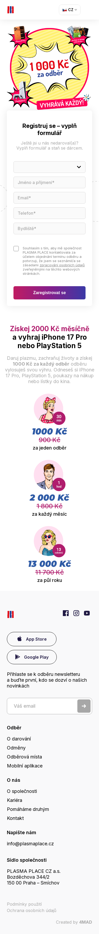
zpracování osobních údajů (62, 265)
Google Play (36, 657)
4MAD (85, 922)
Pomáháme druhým (28, 809)
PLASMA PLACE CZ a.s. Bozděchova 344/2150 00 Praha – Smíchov (34, 877)
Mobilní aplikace (25, 766)
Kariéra (14, 800)
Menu (90, 10)
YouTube (87, 613)
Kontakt (15, 818)
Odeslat (84, 706)
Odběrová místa (24, 757)
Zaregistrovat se (49, 292)
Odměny (16, 748)
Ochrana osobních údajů (31, 910)
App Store (36, 639)
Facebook (65, 613)
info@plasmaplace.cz (30, 843)
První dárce (10, 10)
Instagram (76, 613)
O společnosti (22, 791)
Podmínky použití (24, 904)
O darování (19, 739)
